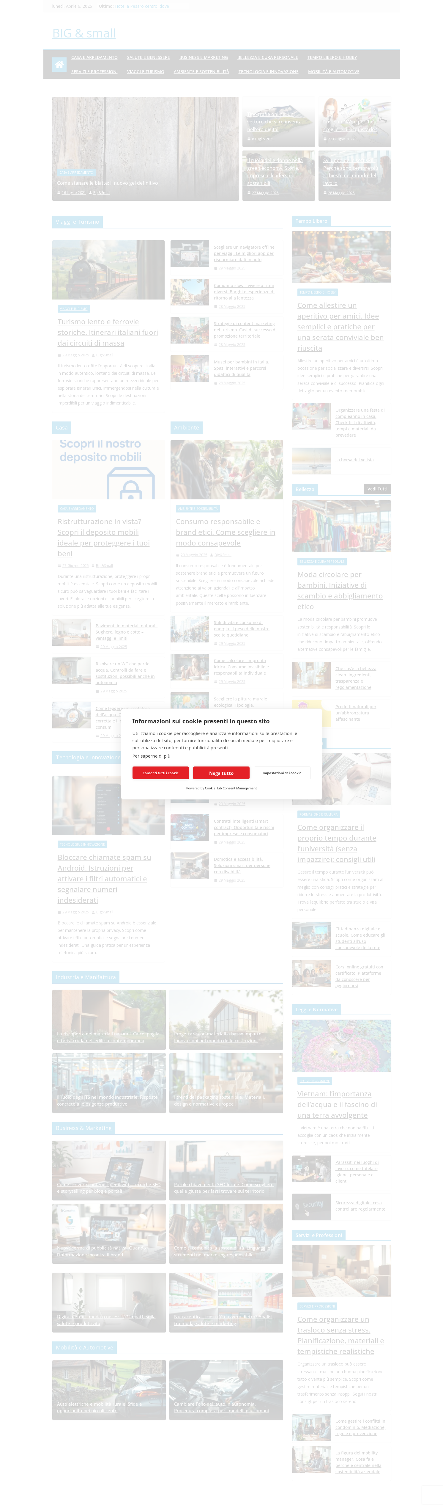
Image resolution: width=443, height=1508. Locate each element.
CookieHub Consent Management (231, 788)
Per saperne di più (152, 756)
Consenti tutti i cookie (161, 773)
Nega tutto (221, 773)
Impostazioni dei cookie (282, 773)
